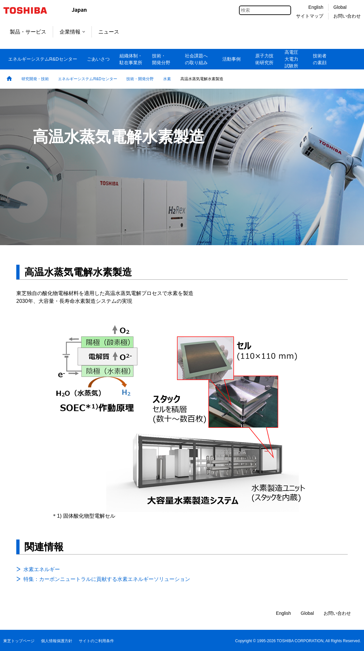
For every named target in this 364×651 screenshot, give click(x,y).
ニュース (108, 32)
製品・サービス (28, 32)
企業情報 (72, 32)
